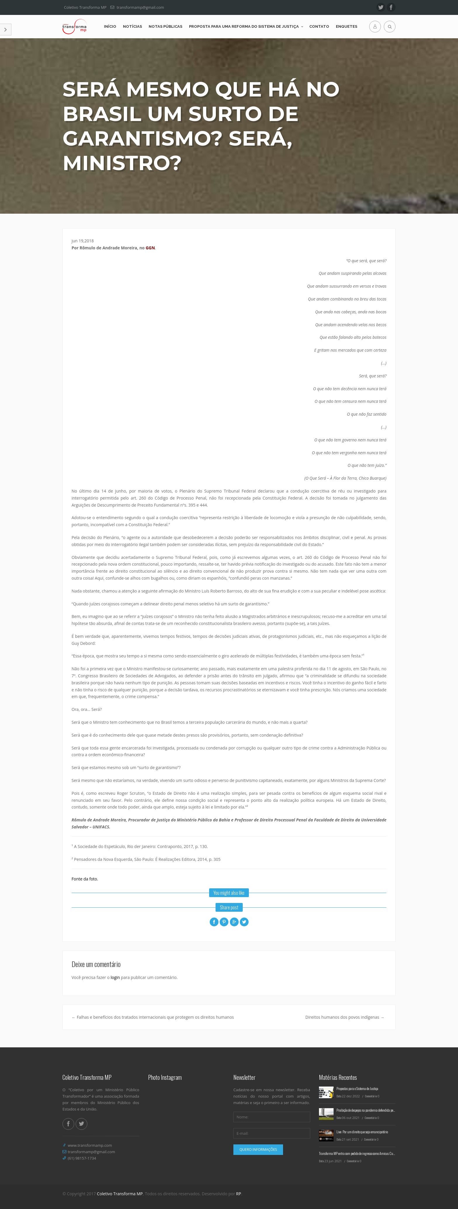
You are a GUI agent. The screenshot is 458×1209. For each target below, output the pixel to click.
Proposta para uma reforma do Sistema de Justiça (244, 26)
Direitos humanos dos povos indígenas (345, 1017)
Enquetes (346, 26)
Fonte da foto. (85, 879)
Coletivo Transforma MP (120, 1193)
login (115, 977)
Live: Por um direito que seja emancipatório (362, 1131)
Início (110, 26)
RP (238, 1193)
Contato (319, 26)
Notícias (132, 26)
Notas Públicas (165, 26)
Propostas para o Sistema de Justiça (357, 1088)
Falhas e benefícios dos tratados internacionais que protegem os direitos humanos (153, 1017)
